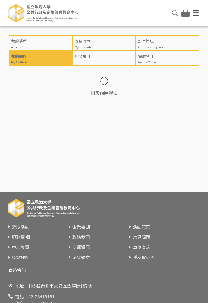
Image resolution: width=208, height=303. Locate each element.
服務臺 (18, 237)
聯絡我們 (81, 237)
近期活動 (20, 226)
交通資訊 (81, 247)
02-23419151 (41, 296)
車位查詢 (141, 247)
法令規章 (81, 257)
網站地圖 (20, 257)
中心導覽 (20, 247)
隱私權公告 (144, 257)
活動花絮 (141, 226)
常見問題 (141, 237)
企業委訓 (81, 226)
